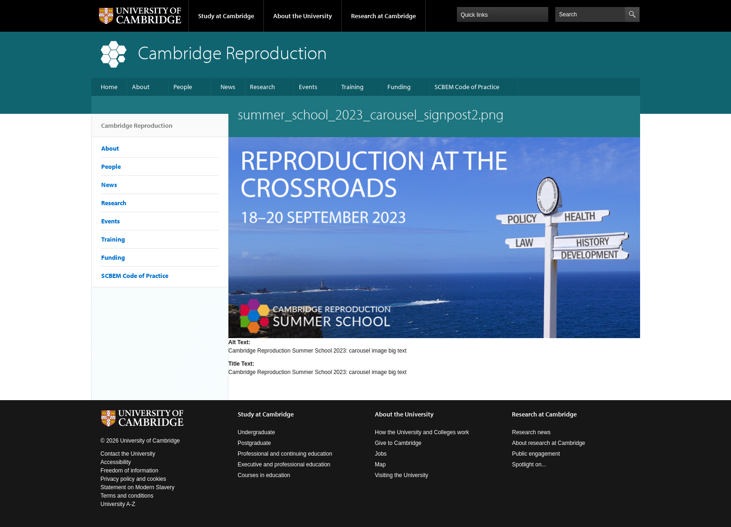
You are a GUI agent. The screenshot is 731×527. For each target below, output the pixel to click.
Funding (399, 87)
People (182, 87)
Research (262, 87)
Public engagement (536, 454)
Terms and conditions (127, 495)
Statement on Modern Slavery (138, 487)
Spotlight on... (529, 464)
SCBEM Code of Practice (466, 87)
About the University (302, 16)
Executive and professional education (284, 464)
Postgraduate (254, 443)
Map (380, 464)
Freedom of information (130, 470)
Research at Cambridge (383, 16)
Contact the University (128, 454)
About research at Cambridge (548, 443)
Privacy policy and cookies (133, 479)
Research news (531, 432)
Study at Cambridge (226, 16)
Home (109, 87)
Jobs (380, 454)
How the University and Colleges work (422, 432)
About (141, 87)
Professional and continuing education (285, 454)
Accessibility (116, 462)
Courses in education (264, 475)
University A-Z (118, 504)
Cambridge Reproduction (136, 129)
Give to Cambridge (398, 443)
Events (308, 87)
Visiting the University (401, 475)
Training (352, 87)
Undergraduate (256, 432)
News (228, 87)
